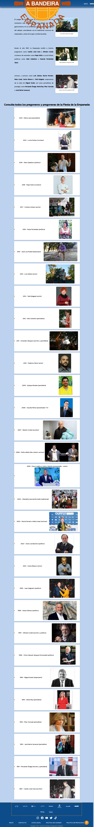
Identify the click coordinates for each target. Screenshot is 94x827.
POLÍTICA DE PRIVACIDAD (75, 822)
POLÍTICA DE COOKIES (53, 822)
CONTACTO (22, 822)
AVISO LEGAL (36, 822)
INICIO (86, 4)
